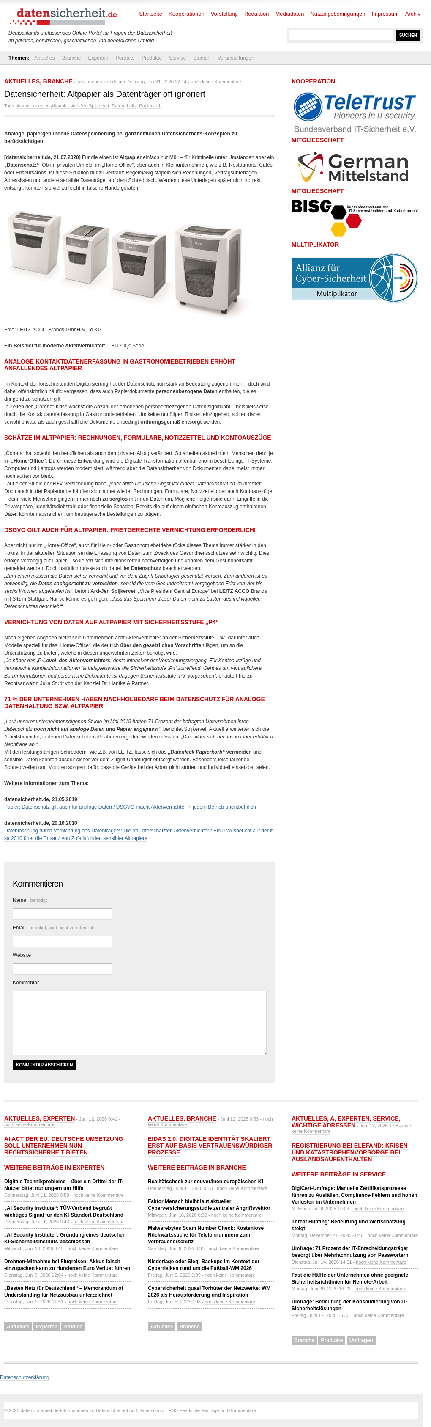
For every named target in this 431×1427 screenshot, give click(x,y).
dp (114, 81)
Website (22, 955)
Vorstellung (224, 14)
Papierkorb (150, 105)
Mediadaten (290, 14)
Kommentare (242, 1410)
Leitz (131, 105)
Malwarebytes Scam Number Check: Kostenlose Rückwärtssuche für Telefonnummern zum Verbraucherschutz (206, 1235)
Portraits (124, 58)
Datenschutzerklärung (24, 1377)
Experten (98, 58)
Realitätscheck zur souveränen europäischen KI (205, 1182)
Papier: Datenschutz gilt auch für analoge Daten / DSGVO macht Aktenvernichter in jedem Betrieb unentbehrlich (130, 807)
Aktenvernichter (32, 105)
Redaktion (256, 14)
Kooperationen (187, 14)
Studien (201, 58)
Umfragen (361, 1340)
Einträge (210, 1410)
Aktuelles (44, 58)
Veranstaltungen (236, 58)
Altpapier (60, 105)
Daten (118, 105)
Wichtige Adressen (323, 1125)
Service (177, 58)
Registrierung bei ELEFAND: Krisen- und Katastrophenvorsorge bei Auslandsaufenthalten (350, 1152)
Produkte (152, 58)
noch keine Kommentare (216, 81)
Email (55, 928)
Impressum (385, 14)
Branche (71, 58)
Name (30, 900)
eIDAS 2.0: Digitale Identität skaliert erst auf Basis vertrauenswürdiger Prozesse (210, 1145)
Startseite (150, 14)
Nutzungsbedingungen (337, 14)
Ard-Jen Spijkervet (90, 105)
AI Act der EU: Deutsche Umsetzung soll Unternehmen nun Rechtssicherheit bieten (63, 1145)
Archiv (412, 14)
